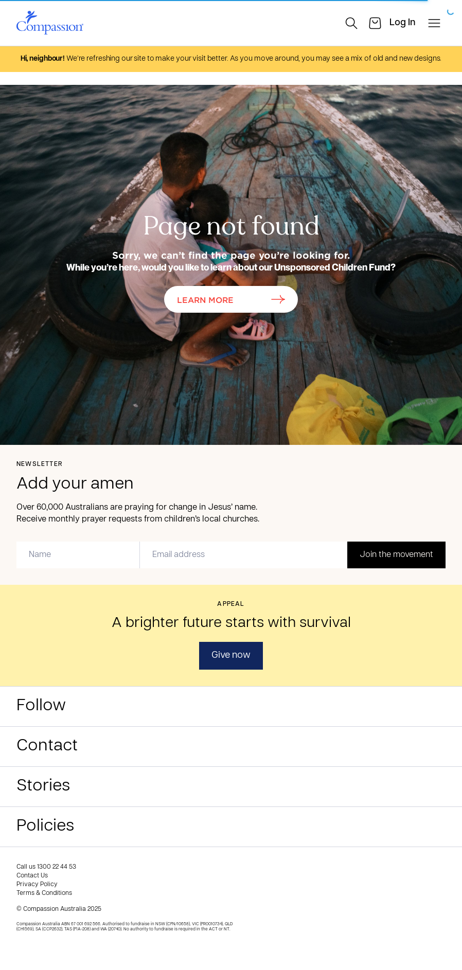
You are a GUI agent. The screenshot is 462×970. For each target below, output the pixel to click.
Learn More (231, 299)
